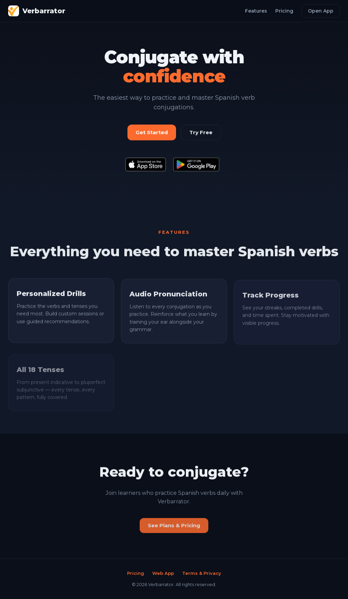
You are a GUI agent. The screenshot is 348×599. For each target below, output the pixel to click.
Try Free (200, 132)
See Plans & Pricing (174, 527)
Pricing (284, 11)
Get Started (152, 132)
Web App (163, 573)
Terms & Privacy (201, 573)
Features (256, 11)
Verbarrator (36, 10)
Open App (320, 11)
